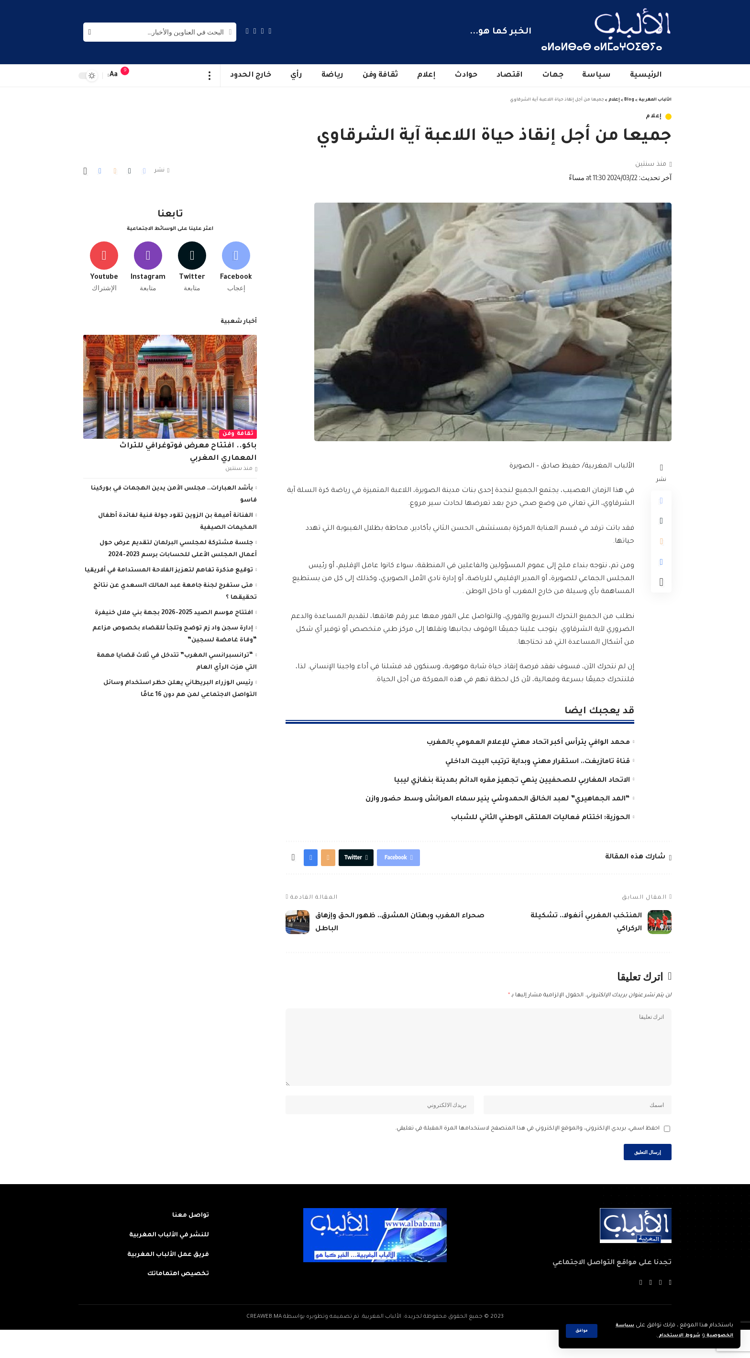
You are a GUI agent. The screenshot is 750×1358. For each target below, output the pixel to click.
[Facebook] (270, 30)
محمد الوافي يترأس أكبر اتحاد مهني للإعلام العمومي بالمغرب (528, 743)
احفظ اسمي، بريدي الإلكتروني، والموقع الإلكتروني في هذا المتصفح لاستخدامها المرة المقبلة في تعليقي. (527, 1153)
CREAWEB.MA (264, 1345)
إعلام (654, 117)
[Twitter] (262, 30)
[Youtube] (104, 262)
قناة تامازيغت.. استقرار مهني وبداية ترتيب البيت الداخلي (537, 762)
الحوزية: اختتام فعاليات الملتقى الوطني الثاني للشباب (540, 818)
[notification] (129, 75)
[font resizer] (114, 75)
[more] (210, 75)
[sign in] (144, 75)
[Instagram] (247, 30)
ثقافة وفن (238, 431)
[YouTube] (255, 30)
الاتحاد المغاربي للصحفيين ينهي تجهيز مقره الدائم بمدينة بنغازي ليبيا (512, 781)
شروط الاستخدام (670, 1336)
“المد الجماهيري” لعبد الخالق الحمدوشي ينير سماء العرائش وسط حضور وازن (497, 799)
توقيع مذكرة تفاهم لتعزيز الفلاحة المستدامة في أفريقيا (169, 567)
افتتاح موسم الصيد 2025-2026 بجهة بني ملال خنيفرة (174, 610)
